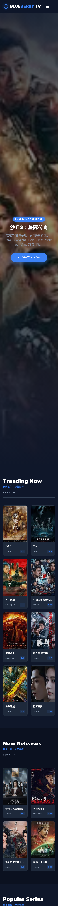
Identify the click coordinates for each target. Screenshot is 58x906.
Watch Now (29, 257)
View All (9, 492)
